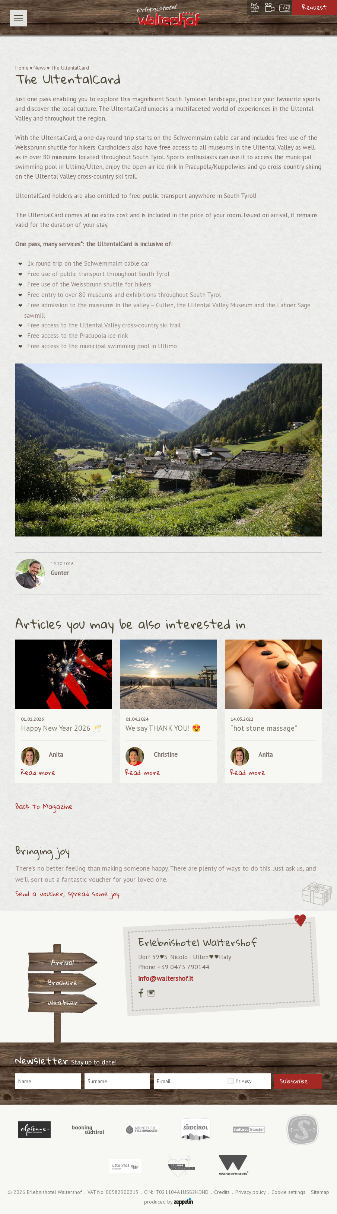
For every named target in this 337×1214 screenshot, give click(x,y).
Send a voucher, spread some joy (67, 894)
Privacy (244, 1080)
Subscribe (294, 1081)
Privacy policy (250, 1192)
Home (22, 67)
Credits (222, 1192)
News (40, 67)
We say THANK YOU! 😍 (163, 728)
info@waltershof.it (165, 978)
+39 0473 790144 (183, 966)
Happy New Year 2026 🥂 (61, 728)
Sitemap (320, 1192)
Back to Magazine (44, 806)
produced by (168, 1202)
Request (314, 7)
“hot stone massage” (264, 728)
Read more (38, 772)
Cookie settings (288, 1192)
